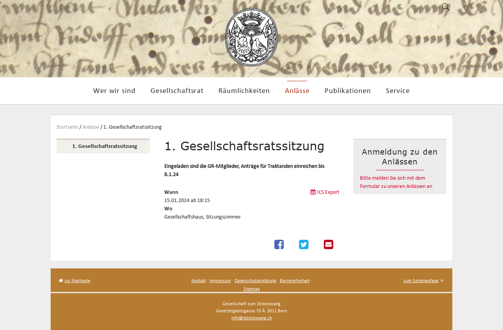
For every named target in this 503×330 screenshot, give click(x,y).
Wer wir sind (114, 90)
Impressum (220, 280)
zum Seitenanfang (421, 280)
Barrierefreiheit (295, 280)
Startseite (67, 127)
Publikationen (348, 90)
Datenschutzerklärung (255, 280)
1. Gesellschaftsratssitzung (132, 127)
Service (398, 90)
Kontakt (198, 280)
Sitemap (252, 288)
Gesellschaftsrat (177, 90)
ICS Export (328, 192)
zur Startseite (77, 280)
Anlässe (297, 90)
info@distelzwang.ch (251, 317)
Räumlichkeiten (244, 90)
